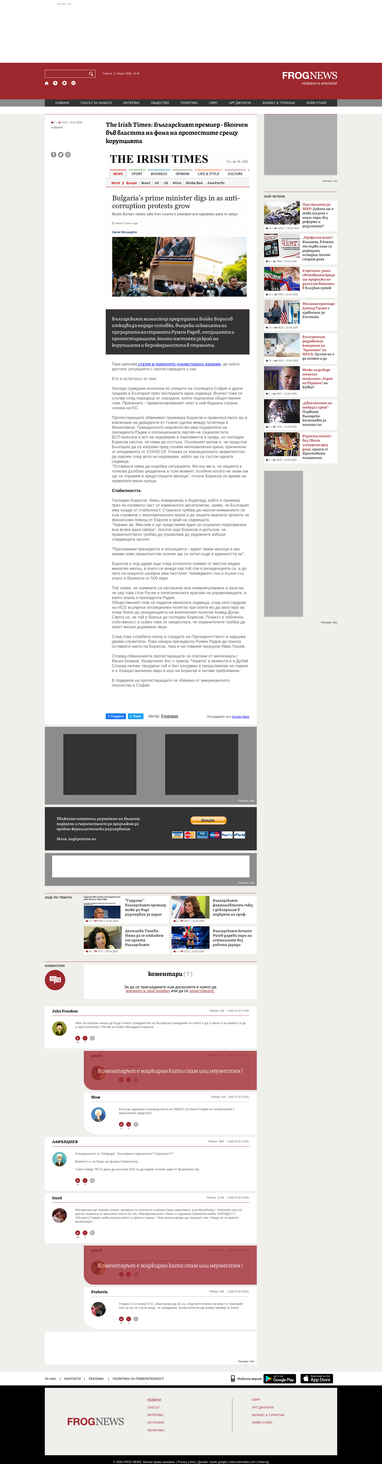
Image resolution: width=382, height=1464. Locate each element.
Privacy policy (187, 1462)
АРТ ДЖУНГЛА (240, 103)
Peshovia (99, 1292)
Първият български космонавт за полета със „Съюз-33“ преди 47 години (317, 415)
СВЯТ (213, 103)
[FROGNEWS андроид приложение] (279, 1378)
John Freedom (65, 1011)
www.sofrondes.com (242, 1462)
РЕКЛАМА (96, 1378)
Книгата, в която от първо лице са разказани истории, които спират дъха (318, 248)
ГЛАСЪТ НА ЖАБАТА (96, 103)
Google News (240, 716)
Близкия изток (318, 279)
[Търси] (92, 73)
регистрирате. (202, 991)
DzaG (57, 1198)
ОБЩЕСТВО (160, 103)
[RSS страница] (73, 83)
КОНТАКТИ (72, 1378)
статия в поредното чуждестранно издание (179, 364)
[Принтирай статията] (68, 154)
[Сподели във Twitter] (61, 154)
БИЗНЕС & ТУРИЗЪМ (279, 103)
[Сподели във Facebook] (54, 154)
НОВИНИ (62, 103)
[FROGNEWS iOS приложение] (317, 1378)
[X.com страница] (64, 83)
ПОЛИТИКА (189, 103)
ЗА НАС (50, 1378)
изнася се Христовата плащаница (317, 447)
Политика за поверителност (138, 1378)
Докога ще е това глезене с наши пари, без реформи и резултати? (318, 215)
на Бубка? (317, 379)
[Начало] (47, 83)
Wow (95, 1097)
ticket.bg (263, 1462)
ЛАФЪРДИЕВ (65, 1142)
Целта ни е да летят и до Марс (318, 349)
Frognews (169, 716)
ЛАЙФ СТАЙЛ (316, 103)
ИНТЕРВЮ (131, 103)
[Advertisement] (191, 32)
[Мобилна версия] (246, 1378)
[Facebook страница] (55, 83)
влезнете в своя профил (148, 991)
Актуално (155, 1422)
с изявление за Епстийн (318, 310)
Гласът (153, 1407)
